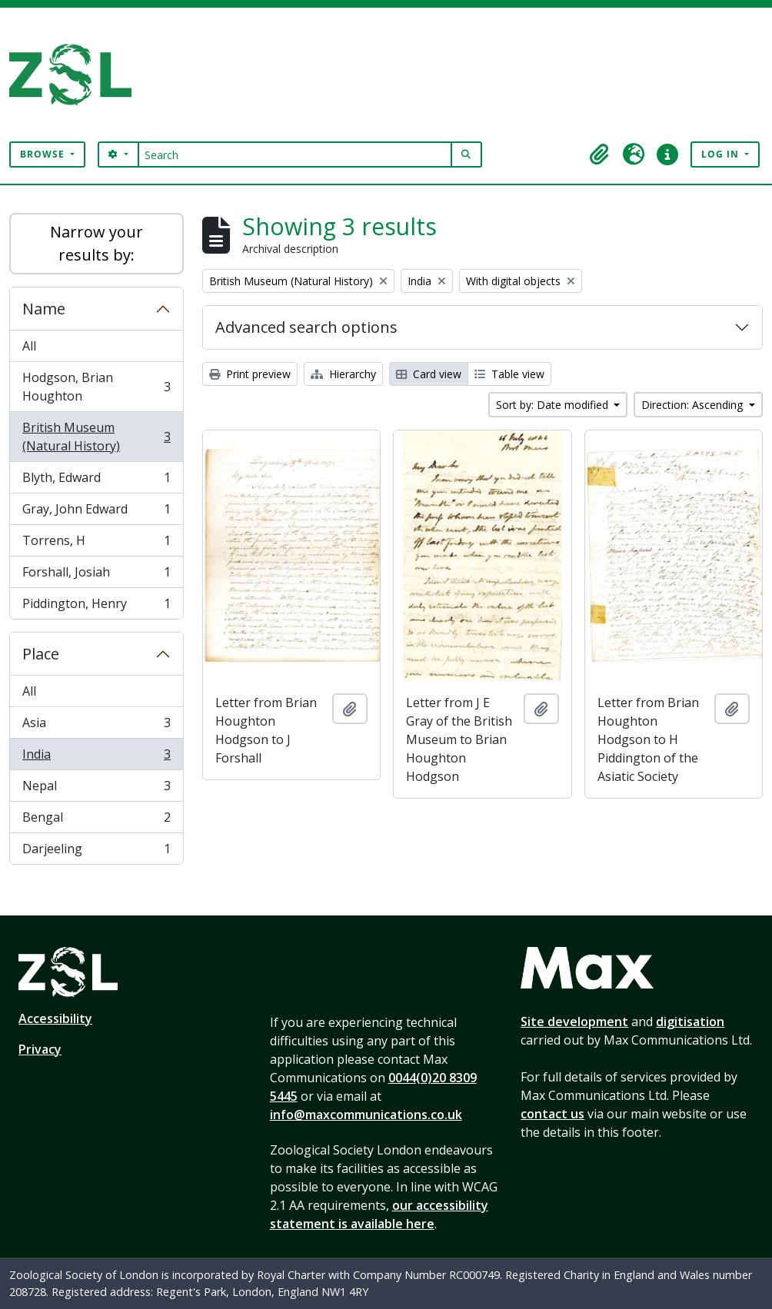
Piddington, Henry (96, 606)
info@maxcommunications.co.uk (366, 1114)
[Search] (294, 154)
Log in (721, 154)
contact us (552, 1113)
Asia (96, 726)
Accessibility (55, 1018)
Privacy (40, 1049)
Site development (574, 1021)
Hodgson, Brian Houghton (96, 386)
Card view (428, 374)
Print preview (250, 374)
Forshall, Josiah (96, 575)
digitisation (690, 1021)
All (29, 345)
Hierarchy (343, 374)
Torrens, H (96, 543)
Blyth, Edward (96, 480)
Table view (509, 374)
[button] (600, 154)
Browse (44, 154)
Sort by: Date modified (553, 404)
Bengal (96, 820)
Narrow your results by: (96, 243)
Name (43, 308)
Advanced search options (306, 327)
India (96, 757)
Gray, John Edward (96, 512)
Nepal (96, 789)
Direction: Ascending (693, 404)
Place (40, 653)
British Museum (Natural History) (96, 436)
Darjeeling (96, 851)
